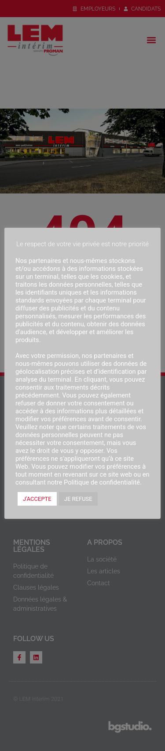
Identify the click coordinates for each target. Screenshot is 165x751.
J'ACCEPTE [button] (37, 499)
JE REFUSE (78, 499)
